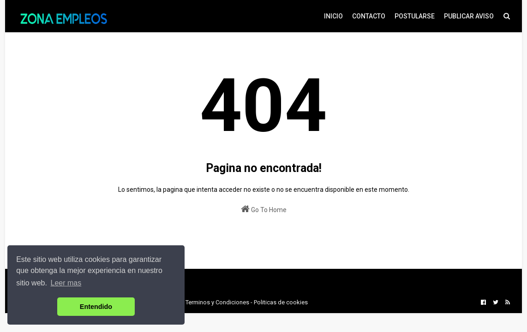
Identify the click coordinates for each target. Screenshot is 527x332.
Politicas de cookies (281, 302)
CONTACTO (368, 16)
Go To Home (264, 208)
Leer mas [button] (66, 283)
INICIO (333, 16)
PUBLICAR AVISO (469, 16)
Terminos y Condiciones (217, 302)
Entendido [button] (96, 306)
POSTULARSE (415, 16)
